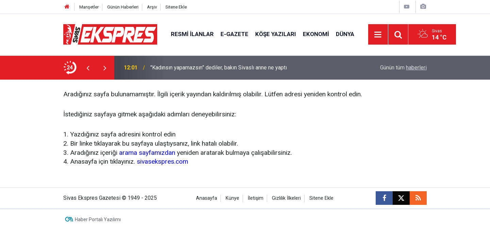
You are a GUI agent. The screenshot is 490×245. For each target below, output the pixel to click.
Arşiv (152, 7)
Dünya (345, 34)
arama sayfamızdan (147, 153)
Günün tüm (403, 67)
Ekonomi (316, 34)
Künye (232, 198)
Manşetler (89, 7)
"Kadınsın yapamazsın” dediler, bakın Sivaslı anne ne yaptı (218, 67)
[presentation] (87, 68)
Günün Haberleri (122, 7)
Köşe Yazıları (275, 34)
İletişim (255, 198)
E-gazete (234, 34)
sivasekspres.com (162, 161)
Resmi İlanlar (192, 34)
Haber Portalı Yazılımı (98, 219)
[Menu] (378, 34)
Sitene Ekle (176, 7)
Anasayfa (206, 198)
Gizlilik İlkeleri (286, 198)
